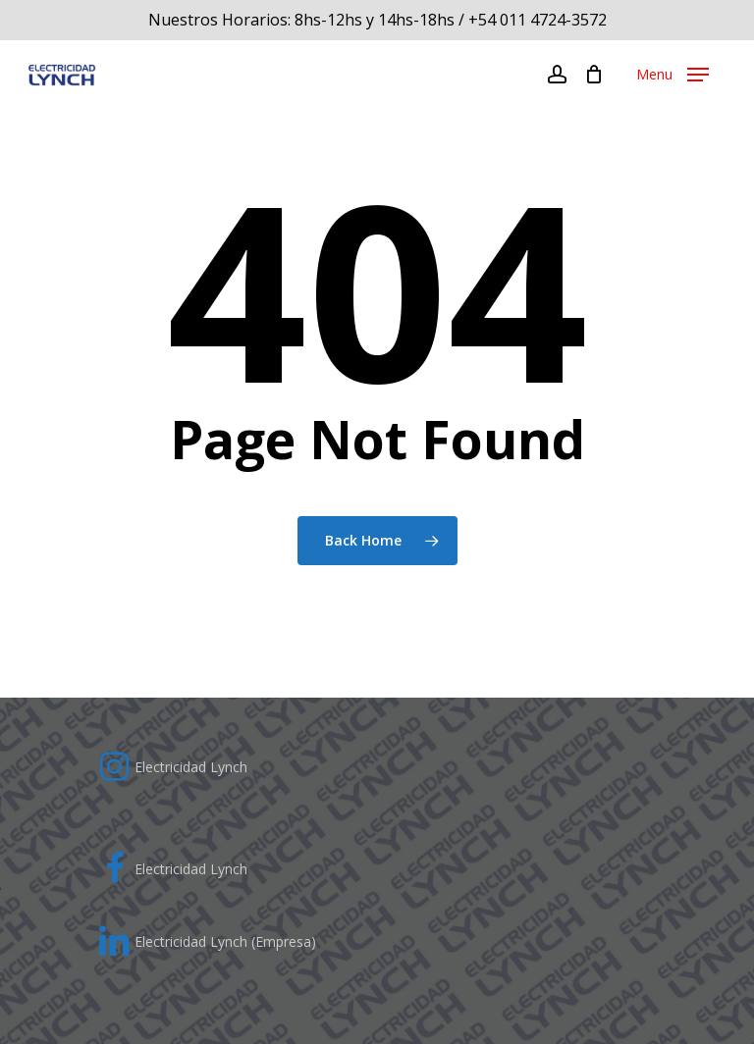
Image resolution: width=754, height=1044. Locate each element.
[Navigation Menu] (673, 74)
